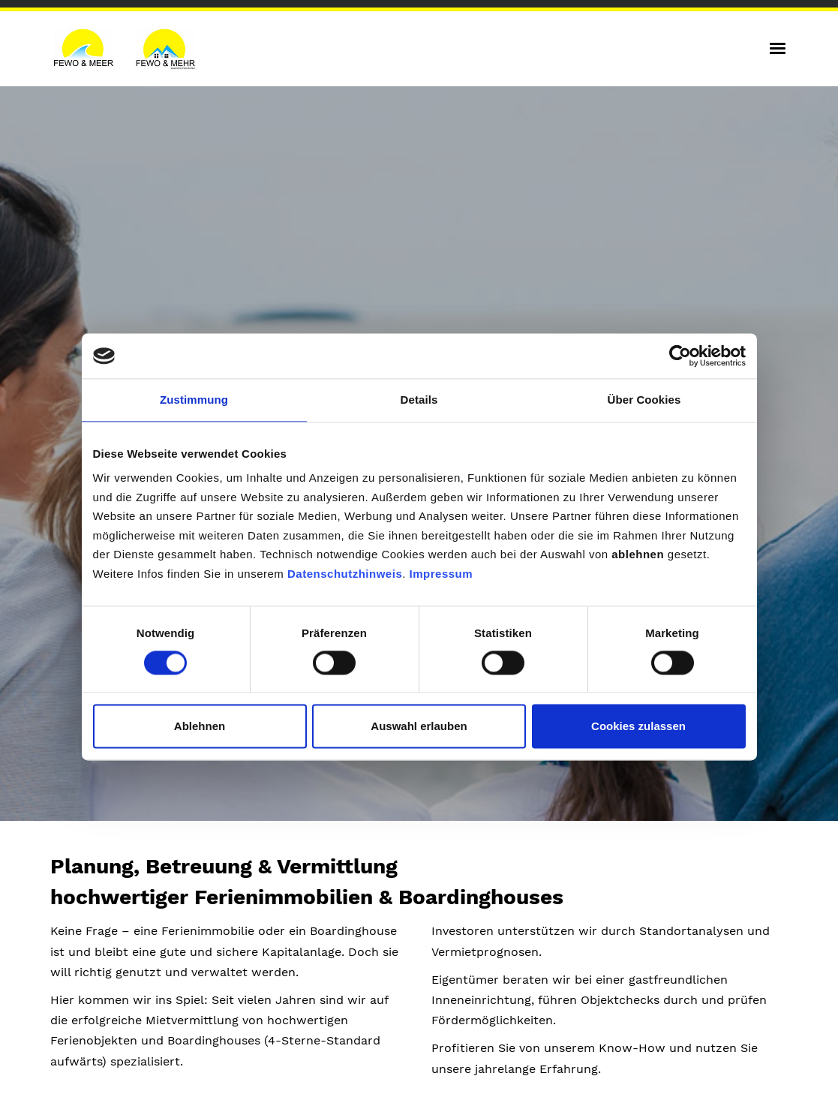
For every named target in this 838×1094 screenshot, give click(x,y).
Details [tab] (419, 399)
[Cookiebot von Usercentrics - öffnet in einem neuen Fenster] (680, 355)
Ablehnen (199, 726)
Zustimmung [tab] (194, 399)
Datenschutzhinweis (344, 573)
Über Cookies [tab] (644, 399)
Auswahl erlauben (419, 726)
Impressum (441, 573)
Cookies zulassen (638, 726)
